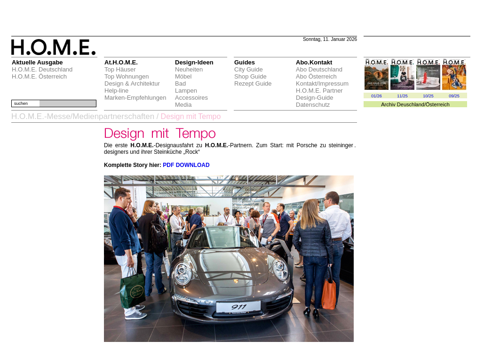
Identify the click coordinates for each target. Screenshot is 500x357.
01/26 (376, 96)
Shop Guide (250, 76)
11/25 (402, 96)
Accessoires (191, 97)
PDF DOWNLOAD (186, 165)
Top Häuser (119, 69)
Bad (180, 83)
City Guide (248, 69)
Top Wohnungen (126, 76)
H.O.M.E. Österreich (39, 76)
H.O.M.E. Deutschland (42, 69)
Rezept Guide (253, 83)
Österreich (438, 104)
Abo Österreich (316, 76)
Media (183, 104)
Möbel (183, 76)
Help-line (116, 90)
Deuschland (410, 104)
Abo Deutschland (319, 69)
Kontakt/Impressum (322, 83)
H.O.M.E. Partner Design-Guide (319, 94)
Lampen (186, 90)
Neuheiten (189, 69)
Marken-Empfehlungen (135, 97)
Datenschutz (313, 104)
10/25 (428, 96)
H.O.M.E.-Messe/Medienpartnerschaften (82, 116)
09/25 (454, 96)
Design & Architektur (132, 83)
